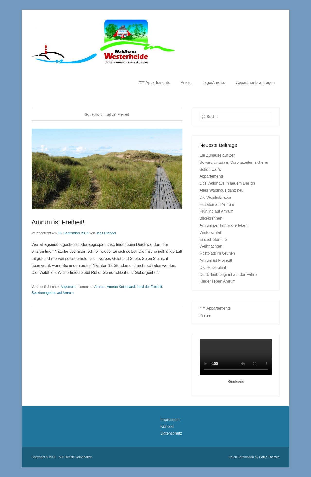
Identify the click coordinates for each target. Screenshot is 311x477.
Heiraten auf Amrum (217, 204)
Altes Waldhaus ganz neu (222, 190)
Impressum (170, 419)
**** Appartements (154, 83)
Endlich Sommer (214, 239)
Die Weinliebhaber (215, 197)
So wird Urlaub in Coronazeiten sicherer (234, 162)
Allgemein (68, 286)
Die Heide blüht (213, 267)
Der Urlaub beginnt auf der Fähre (228, 274)
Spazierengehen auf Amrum (53, 293)
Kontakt (167, 426)
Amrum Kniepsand (121, 286)
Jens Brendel (106, 233)
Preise (186, 83)
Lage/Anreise (213, 83)
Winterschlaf (210, 232)
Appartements (212, 176)
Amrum (99, 286)
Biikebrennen (211, 218)
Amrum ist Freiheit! (58, 222)
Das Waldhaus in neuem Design (227, 183)
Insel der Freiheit (149, 286)
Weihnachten (211, 246)
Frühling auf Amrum (217, 211)
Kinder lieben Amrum (218, 281)
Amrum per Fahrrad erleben (224, 225)
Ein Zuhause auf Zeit (218, 155)
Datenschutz (171, 433)
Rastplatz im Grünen (217, 253)
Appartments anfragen (255, 83)
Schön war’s (210, 169)
